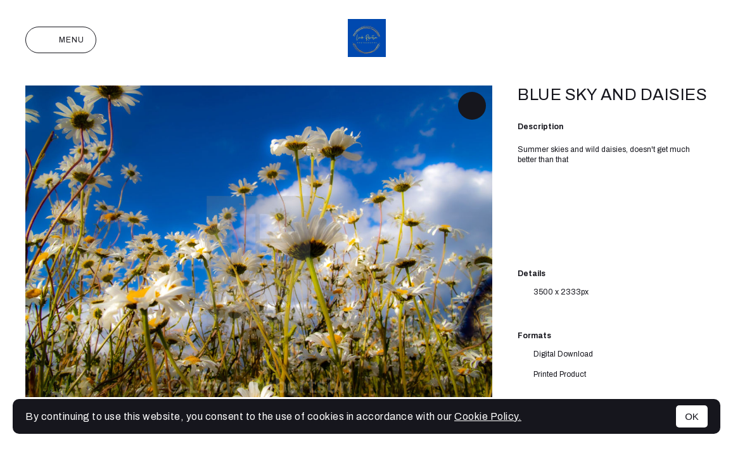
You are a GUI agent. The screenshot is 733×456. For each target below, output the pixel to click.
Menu (60, 40)
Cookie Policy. (487, 416)
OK (692, 416)
